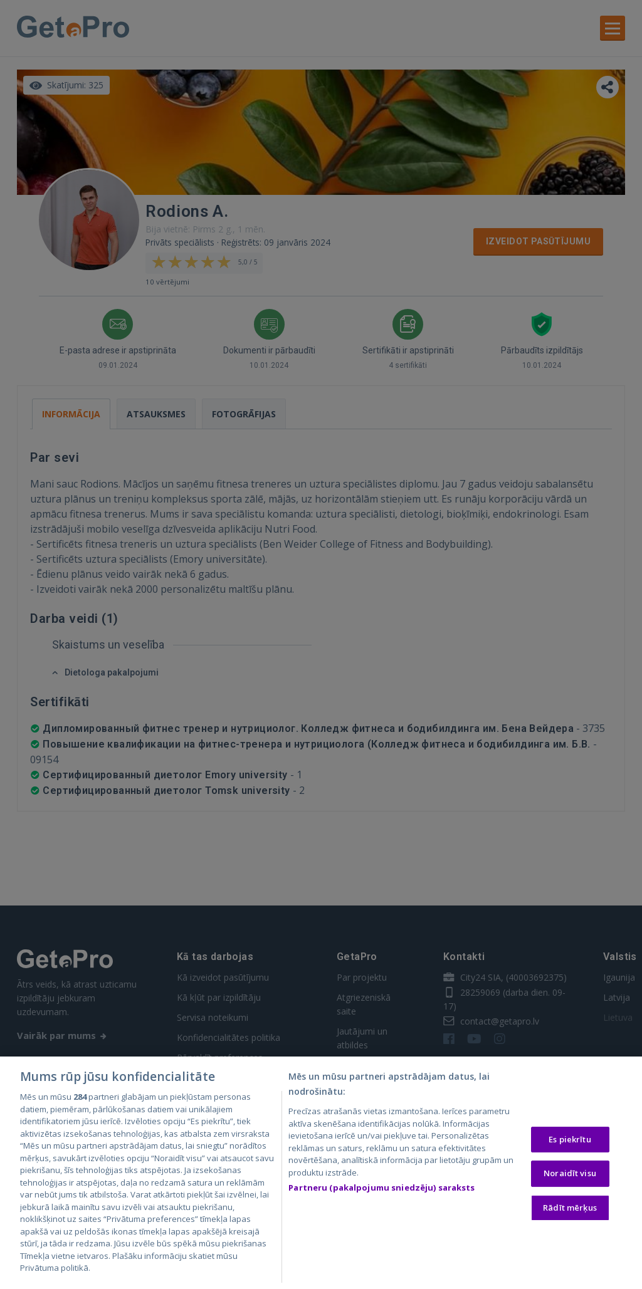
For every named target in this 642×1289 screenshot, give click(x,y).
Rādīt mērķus (570, 1209)
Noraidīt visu (570, 1175)
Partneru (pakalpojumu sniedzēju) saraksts (381, 1189)
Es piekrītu (570, 1141)
